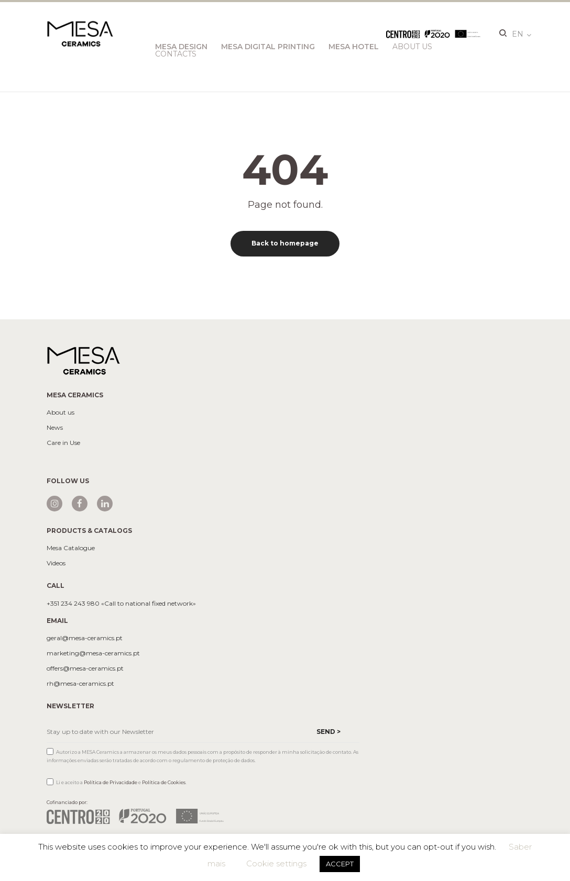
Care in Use (63, 443)
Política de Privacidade (110, 782)
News (55, 428)
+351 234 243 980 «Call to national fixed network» (121, 603)
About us (60, 412)
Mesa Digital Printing (268, 46)
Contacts (175, 54)
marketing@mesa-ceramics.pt (93, 653)
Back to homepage (285, 243)
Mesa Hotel (353, 46)
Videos (56, 563)
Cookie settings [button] (276, 863)
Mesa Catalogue (71, 548)
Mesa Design (181, 46)
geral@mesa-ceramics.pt (85, 638)
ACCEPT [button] (340, 864)
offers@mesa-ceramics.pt (85, 668)
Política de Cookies (163, 782)
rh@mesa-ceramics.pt (80, 684)
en (517, 34)
